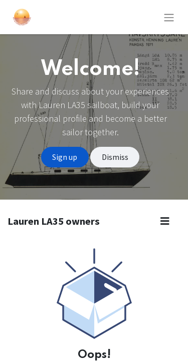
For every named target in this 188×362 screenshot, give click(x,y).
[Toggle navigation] (168, 17)
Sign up (64, 157)
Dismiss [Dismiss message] (115, 157)
